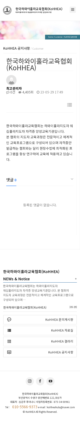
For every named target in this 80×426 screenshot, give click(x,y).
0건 (10, 91)
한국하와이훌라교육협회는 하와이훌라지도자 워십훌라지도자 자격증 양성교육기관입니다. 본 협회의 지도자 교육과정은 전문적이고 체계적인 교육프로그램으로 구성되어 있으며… (38, 293)
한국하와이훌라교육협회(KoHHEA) (39, 10)
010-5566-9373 (24, 406)
